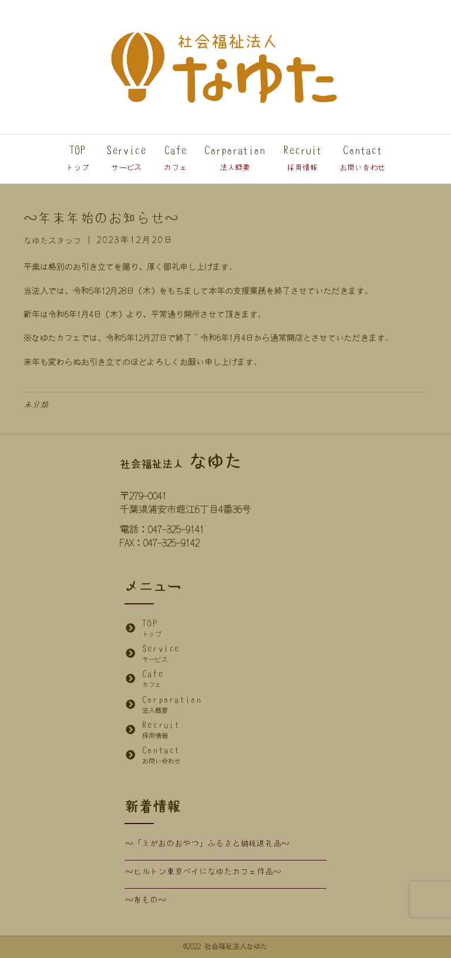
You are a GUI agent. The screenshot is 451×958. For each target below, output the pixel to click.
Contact (362, 158)
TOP (77, 158)
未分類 (35, 405)
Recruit (302, 158)
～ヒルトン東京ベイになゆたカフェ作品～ (203, 872)
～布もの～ (145, 900)
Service (126, 158)
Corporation (234, 158)
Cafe (175, 158)
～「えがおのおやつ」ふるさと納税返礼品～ (207, 843)
